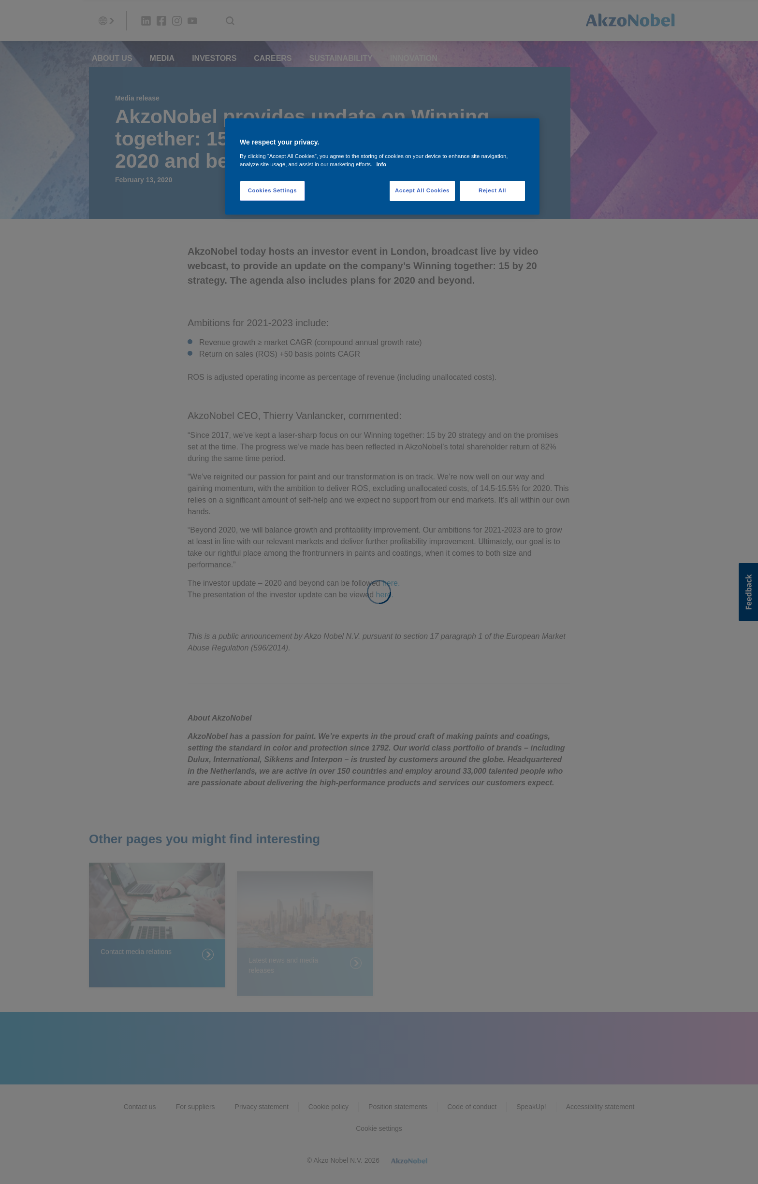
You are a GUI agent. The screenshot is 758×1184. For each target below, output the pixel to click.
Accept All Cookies (422, 190)
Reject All (492, 190)
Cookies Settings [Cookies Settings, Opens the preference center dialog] (272, 190)
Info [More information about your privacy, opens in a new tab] (381, 164)
